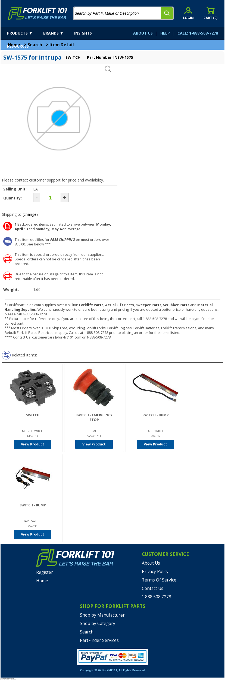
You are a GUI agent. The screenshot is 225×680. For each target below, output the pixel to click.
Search (34, 45)
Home (14, 45)
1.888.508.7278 (156, 597)
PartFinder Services (99, 640)
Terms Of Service (159, 580)
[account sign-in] (188, 13)
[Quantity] (50, 197)
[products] (24, 33)
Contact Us (152, 588)
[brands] (58, 33)
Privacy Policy (155, 571)
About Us (151, 563)
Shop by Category (97, 623)
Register (44, 572)
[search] (167, 13)
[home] (37, 13)
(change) (30, 214)
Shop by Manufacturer (102, 615)
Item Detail (61, 45)
